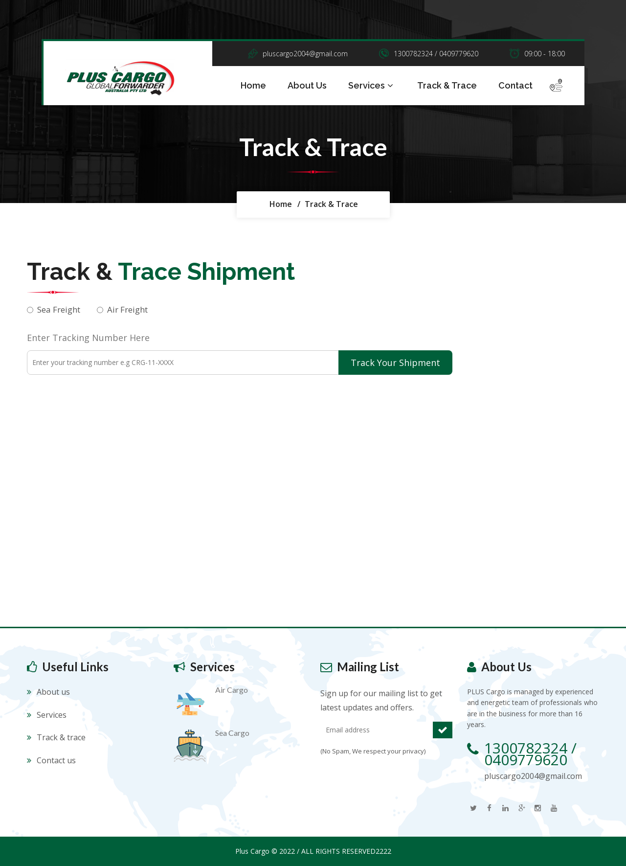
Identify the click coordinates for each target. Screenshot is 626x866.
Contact (515, 85)
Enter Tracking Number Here (88, 337)
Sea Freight (58, 309)
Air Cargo (231, 689)
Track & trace (61, 737)
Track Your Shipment (395, 362)
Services (372, 85)
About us (53, 691)
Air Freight (127, 309)
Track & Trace (447, 85)
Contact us (56, 760)
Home (253, 85)
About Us (307, 85)
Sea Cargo (232, 732)
